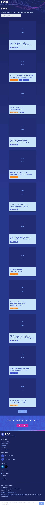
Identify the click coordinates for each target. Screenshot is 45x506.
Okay (41, 503)
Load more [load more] (22, 411)
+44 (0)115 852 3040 (9, 455)
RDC (4, 2)
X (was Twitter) (6, 466)
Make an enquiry (22, 425)
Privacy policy (4, 487)
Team (4, 477)
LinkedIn (2, 466)
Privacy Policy (31, 494)
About (4, 475)
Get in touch (6, 473)
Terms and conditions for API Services (10, 489)
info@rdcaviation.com (10, 459)
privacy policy (6, 504)
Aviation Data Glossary (7, 490)
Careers (5, 478)
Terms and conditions (6, 485)
